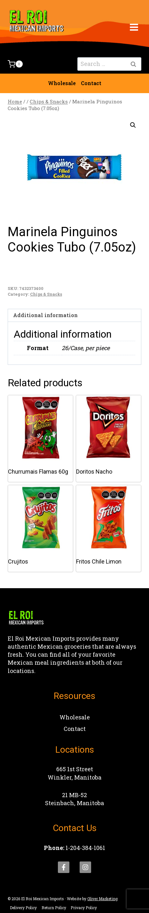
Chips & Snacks (46, 294)
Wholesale (62, 83)
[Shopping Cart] (15, 64)
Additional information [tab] (45, 315)
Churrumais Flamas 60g (38, 471)
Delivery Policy (23, 907)
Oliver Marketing (102, 898)
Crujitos (18, 561)
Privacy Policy (84, 907)
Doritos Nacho (94, 471)
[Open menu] (133, 27)
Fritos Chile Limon (99, 561)
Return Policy (54, 907)
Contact (91, 83)
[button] (133, 125)
